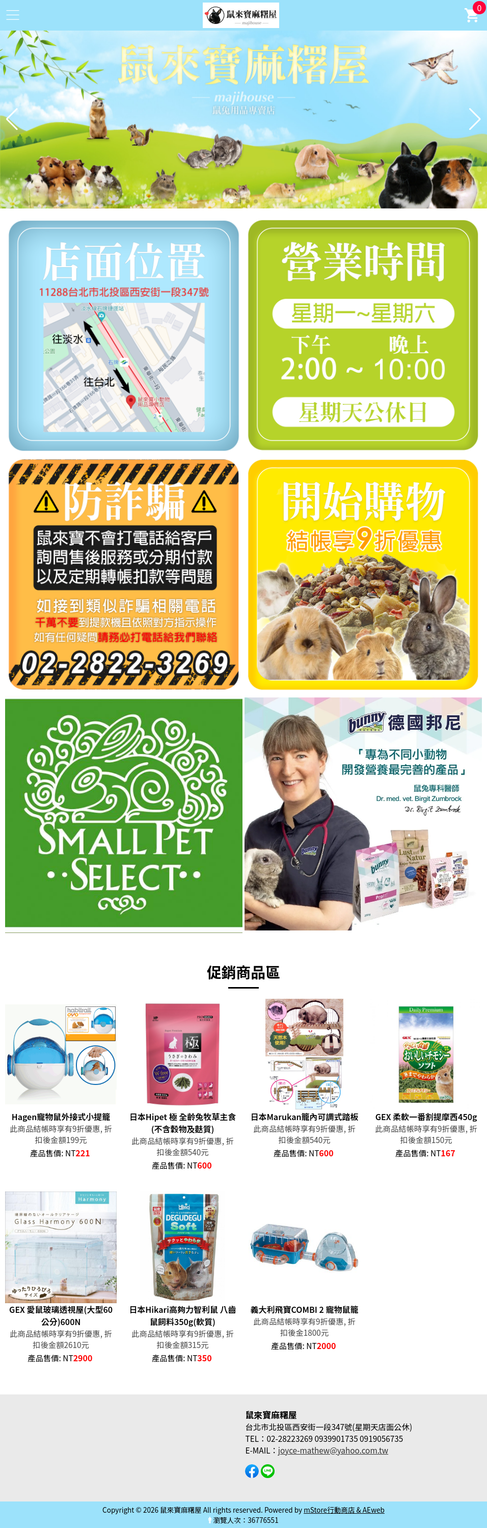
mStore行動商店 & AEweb (344, 1510)
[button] (231, 201)
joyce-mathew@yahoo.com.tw (333, 1450)
